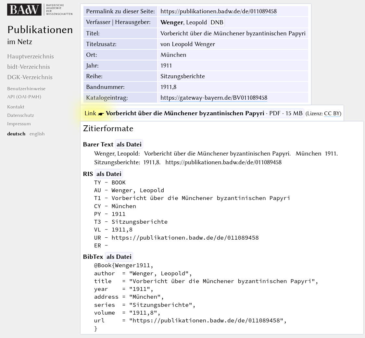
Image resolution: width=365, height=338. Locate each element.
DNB (216, 22)
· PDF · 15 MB (193, 113)
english (37, 134)
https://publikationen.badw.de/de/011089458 (218, 11)
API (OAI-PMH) (24, 97)
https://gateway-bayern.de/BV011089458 (213, 97)
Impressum (19, 124)
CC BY (332, 113)
